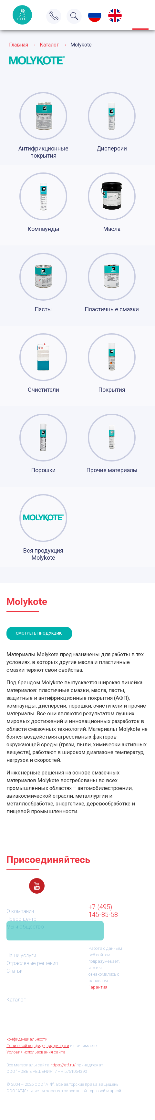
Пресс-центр (21, 919)
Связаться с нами (55, 930)
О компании (20, 911)
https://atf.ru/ (63, 1065)
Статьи (14, 971)
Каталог (49, 45)
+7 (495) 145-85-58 (103, 910)
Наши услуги (21, 955)
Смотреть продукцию (39, 633)
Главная (18, 45)
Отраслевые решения (32, 963)
